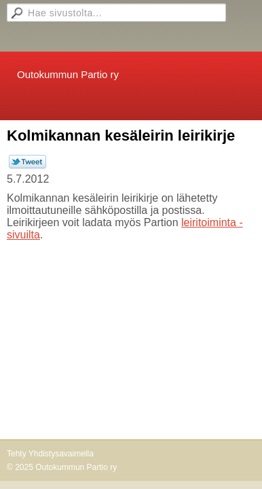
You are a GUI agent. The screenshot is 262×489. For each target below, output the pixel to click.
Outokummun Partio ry (68, 74)
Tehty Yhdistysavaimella (50, 453)
